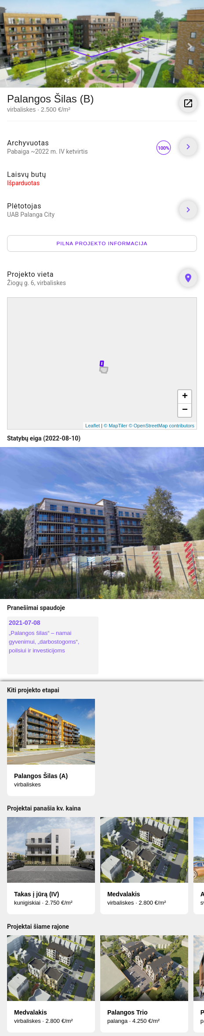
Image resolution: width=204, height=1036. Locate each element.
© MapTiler (116, 425)
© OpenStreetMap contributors (161, 425)
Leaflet (92, 425)
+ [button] (185, 396)
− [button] (185, 410)
